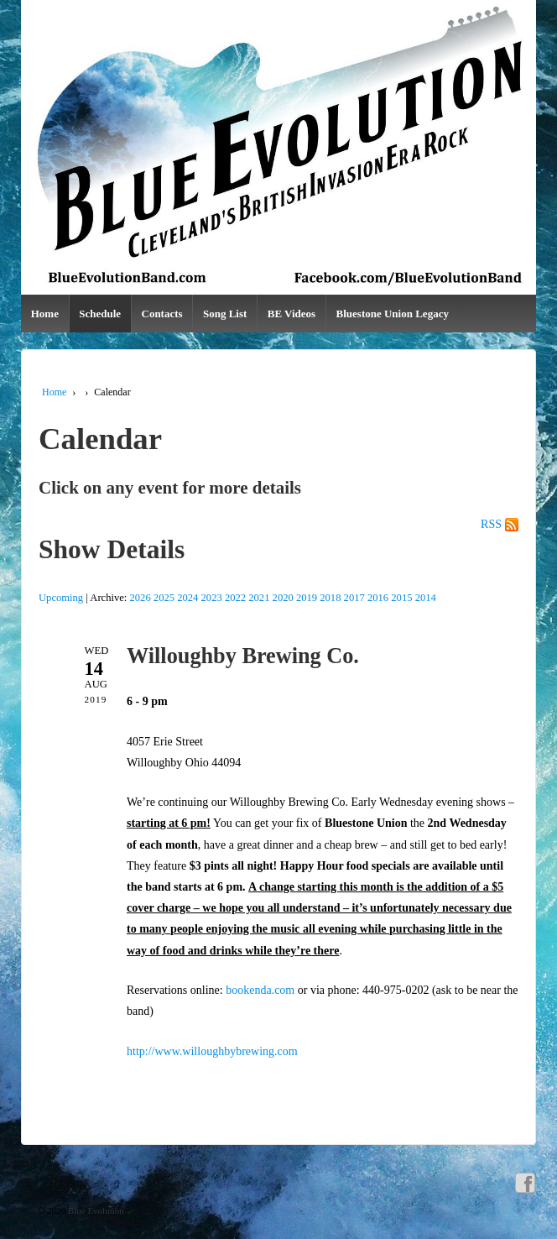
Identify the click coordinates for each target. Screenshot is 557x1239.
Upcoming (61, 598)
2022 (235, 598)
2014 (425, 598)
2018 (330, 598)
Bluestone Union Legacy (392, 313)
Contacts (162, 313)
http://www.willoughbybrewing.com (212, 1051)
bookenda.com (260, 990)
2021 (258, 598)
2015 (401, 598)
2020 (283, 598)
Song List (225, 313)
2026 (140, 598)
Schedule (100, 313)
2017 (354, 598)
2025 (164, 598)
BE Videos (291, 313)
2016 (377, 598)
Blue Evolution (94, 1210)
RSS (491, 524)
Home (45, 313)
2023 (211, 598)
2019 (306, 598)
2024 (187, 598)
